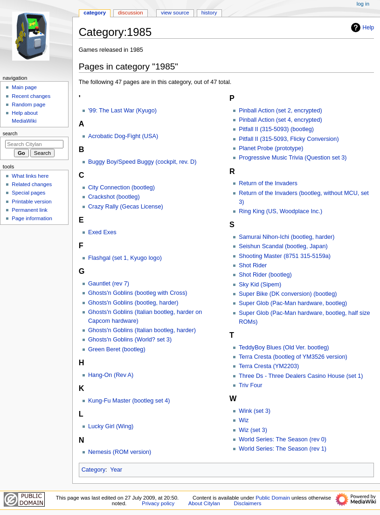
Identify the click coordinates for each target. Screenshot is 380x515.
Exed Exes (102, 232)
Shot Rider (253, 265)
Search (10, 133)
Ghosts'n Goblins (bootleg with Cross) (137, 293)
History (209, 12)
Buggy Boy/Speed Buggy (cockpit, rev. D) (142, 162)
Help (361, 27)
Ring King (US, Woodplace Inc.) (280, 211)
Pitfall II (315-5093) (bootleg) (276, 129)
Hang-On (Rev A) (110, 375)
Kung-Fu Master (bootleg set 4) (129, 400)
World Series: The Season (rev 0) (282, 439)
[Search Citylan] (34, 144)
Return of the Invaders (268, 183)
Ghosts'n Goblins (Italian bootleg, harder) (142, 330)
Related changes (32, 184)
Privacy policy (158, 503)
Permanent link (29, 210)
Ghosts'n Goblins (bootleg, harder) (133, 302)
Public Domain (273, 498)
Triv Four (250, 385)
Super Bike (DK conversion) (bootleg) (288, 294)
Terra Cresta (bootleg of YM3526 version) (293, 357)
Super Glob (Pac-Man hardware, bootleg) (293, 303)
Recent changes (31, 96)
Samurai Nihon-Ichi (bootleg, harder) (286, 237)
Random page (28, 104)
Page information (32, 218)
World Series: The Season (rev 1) (282, 448)
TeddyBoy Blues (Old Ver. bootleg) (284, 347)
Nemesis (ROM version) (119, 452)
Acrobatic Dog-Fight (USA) (123, 136)
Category (93, 469)
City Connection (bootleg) (121, 187)
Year (116, 469)
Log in (363, 4)
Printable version (31, 201)
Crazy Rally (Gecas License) (125, 206)
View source (175, 12)
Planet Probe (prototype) (271, 148)
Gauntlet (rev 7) (108, 283)
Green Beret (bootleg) (116, 349)
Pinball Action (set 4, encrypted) (280, 120)
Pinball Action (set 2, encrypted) (280, 110)
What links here (30, 176)
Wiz (244, 420)
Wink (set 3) (254, 411)
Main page (24, 87)
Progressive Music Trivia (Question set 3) (292, 157)
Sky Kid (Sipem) (260, 284)
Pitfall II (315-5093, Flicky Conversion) (289, 139)
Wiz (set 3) (253, 430)
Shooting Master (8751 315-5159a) (285, 256)
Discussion (130, 12)
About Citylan (204, 503)
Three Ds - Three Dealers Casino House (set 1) (301, 376)
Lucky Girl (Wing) (110, 426)
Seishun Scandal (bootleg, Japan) (283, 246)
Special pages (28, 192)
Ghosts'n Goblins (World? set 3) (130, 339)
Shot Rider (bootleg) (265, 274)
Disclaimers (247, 503)
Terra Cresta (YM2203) (269, 366)
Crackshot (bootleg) (114, 197)
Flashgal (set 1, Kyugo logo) (125, 258)
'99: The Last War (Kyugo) (122, 110)
